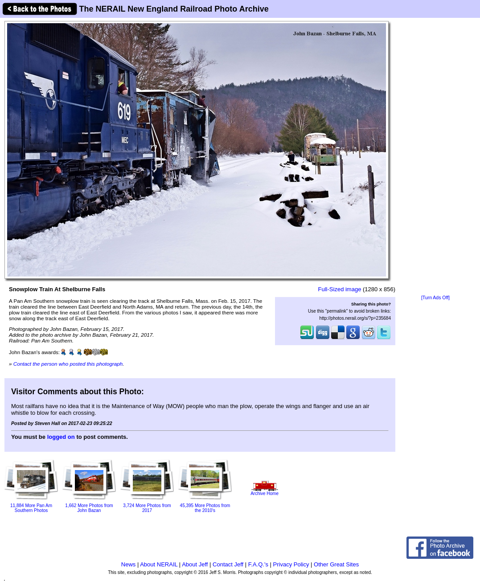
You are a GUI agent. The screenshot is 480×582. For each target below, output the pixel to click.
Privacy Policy (291, 564)
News (128, 564)
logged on (61, 436)
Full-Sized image (339, 289)
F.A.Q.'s (258, 564)
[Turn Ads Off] (435, 297)
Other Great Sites (336, 564)
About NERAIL (158, 564)
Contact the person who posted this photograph (68, 364)
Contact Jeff (228, 564)
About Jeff (195, 564)
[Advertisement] (435, 157)
